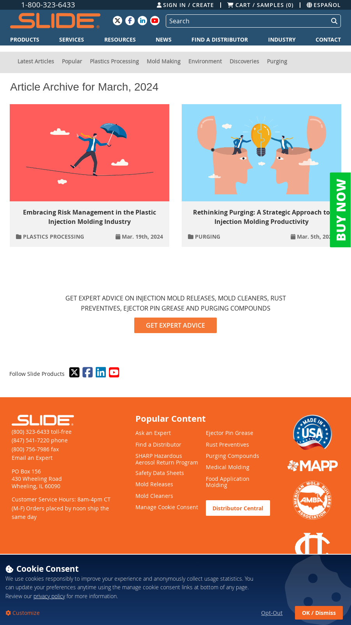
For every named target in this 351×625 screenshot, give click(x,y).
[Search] (245, 21)
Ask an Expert (153, 433)
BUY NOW (340, 210)
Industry (282, 39)
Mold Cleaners (154, 496)
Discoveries (244, 61)
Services (71, 39)
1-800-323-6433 (48, 5)
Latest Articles (36, 61)
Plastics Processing (114, 61)
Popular (72, 61)
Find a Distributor (219, 39)
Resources (120, 39)
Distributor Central (237, 508)
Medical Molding (227, 467)
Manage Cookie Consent (166, 507)
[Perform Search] (332, 21)
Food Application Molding (227, 482)
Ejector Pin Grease (229, 433)
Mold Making (164, 61)
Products (24, 39)
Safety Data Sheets (159, 473)
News (164, 39)
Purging (277, 61)
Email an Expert (32, 457)
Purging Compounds (232, 456)
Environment (205, 61)
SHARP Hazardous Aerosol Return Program (166, 459)
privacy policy (49, 612)
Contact (328, 39)
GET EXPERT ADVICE (175, 325)
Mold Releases (154, 484)
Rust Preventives (227, 445)
